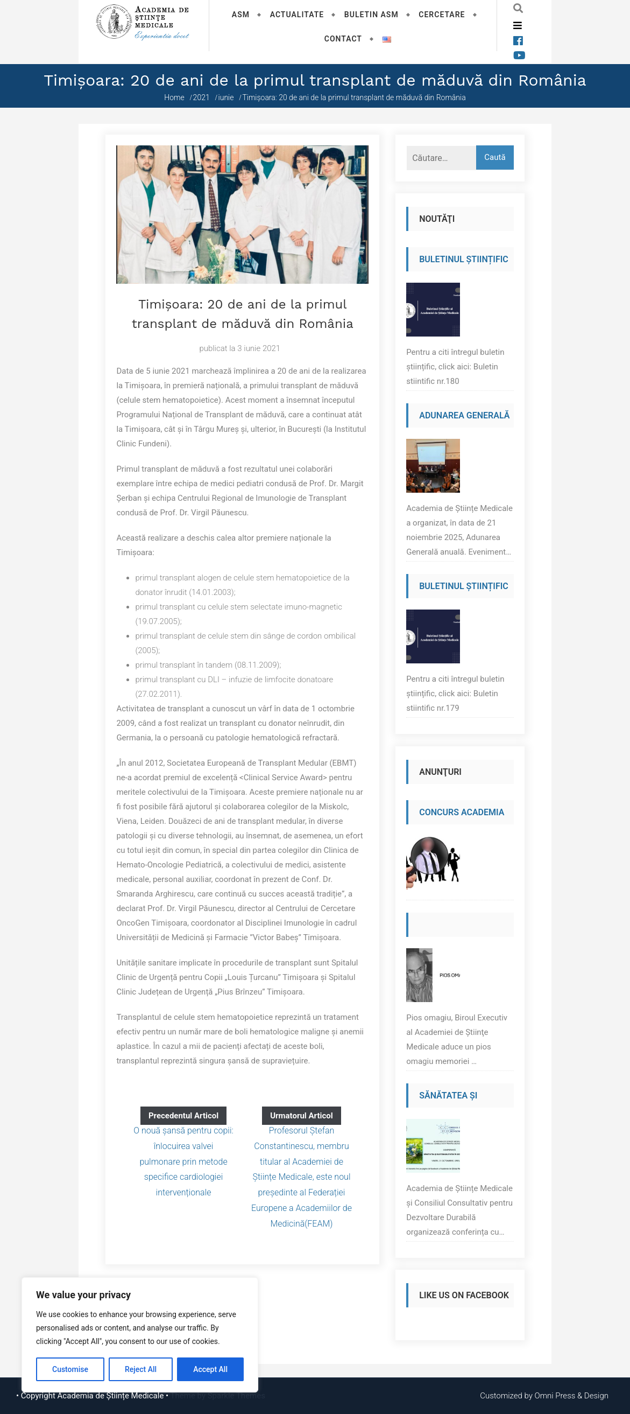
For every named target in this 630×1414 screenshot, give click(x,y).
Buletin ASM (371, 14)
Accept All (210, 1369)
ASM (241, 14)
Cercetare (442, 14)
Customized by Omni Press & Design (544, 1396)
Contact (343, 38)
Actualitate (297, 14)
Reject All (141, 1369)
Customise (70, 1369)
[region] (140, 1334)
